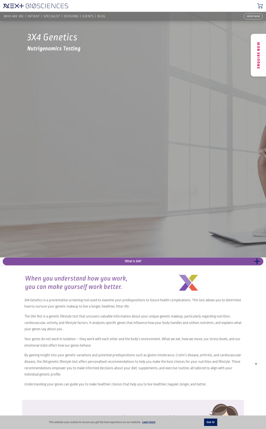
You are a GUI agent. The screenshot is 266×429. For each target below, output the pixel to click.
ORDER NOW (253, 16)
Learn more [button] (148, 422)
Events (88, 16)
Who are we (14, 16)
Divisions (71, 16)
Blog (101, 16)
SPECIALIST (52, 16)
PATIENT (34, 16)
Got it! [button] (211, 422)
